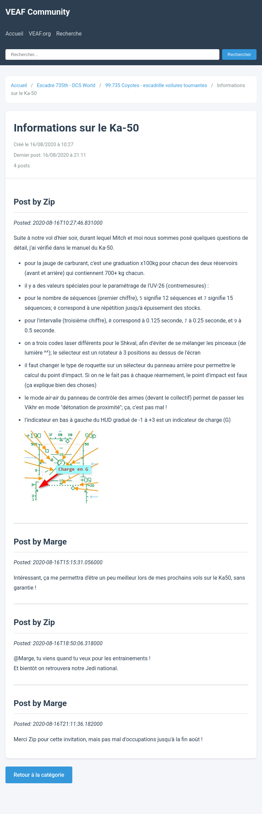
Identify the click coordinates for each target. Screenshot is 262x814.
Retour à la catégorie (39, 775)
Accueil (14, 33)
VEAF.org (39, 33)
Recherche (69, 33)
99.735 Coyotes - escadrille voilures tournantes (156, 85)
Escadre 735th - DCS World (66, 85)
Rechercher (239, 54)
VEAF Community (37, 12)
